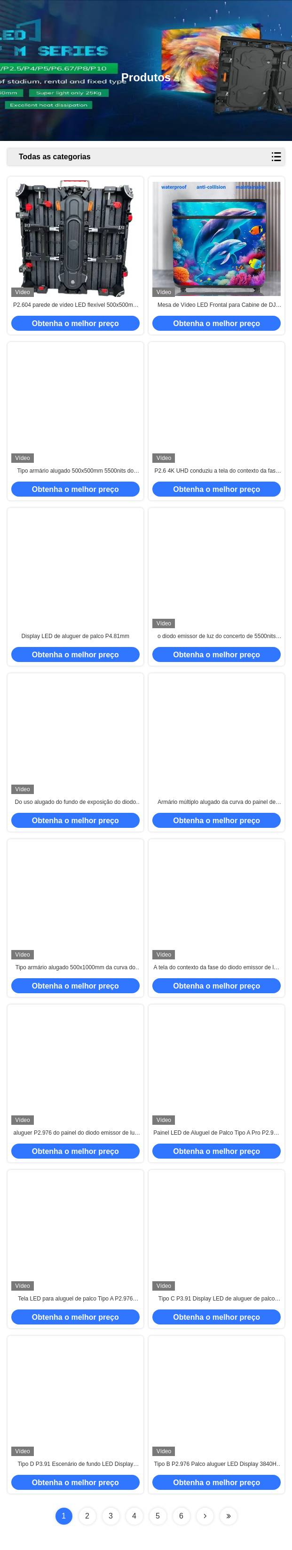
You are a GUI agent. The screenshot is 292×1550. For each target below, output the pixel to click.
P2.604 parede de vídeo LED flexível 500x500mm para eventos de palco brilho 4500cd (75, 305)
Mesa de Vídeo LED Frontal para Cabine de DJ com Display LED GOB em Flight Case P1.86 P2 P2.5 (216, 305)
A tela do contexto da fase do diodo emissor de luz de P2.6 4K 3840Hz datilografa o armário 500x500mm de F (217, 968)
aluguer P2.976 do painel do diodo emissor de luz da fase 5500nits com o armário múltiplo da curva (76, 1133)
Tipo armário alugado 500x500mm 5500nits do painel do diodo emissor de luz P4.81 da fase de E (76, 471)
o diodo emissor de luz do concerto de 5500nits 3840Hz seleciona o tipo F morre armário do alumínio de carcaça (217, 636)
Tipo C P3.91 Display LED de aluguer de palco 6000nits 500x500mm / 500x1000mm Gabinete (217, 1299)
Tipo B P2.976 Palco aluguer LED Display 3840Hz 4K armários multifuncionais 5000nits (216, 1464)
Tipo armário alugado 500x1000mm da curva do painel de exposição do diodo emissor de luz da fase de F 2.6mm (75, 968)
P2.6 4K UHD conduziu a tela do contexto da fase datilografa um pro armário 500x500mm (217, 471)
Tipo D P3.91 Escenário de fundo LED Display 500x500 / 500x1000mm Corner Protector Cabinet (75, 1464)
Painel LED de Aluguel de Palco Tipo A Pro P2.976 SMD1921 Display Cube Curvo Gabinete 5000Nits (216, 1133)
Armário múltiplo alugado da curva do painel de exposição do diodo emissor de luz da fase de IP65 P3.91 (217, 802)
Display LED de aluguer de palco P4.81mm (75, 636)
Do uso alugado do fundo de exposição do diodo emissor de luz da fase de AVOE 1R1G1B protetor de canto (75, 802)
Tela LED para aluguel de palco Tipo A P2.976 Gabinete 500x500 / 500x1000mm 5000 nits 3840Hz (75, 1299)
